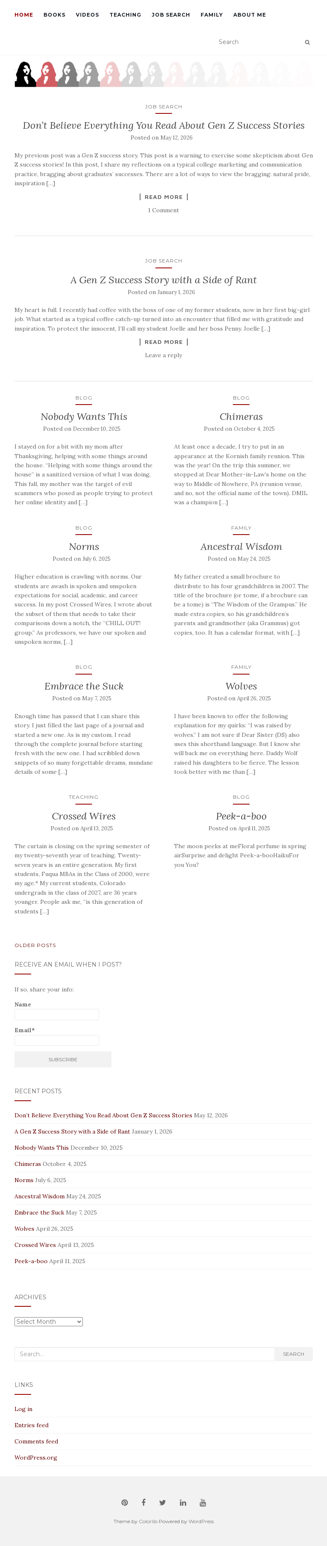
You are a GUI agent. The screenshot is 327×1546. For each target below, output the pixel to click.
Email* (57, 1036)
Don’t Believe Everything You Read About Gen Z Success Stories (164, 125)
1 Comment (163, 210)
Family (212, 15)
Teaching (125, 15)
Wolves (241, 686)
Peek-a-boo (241, 816)
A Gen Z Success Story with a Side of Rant (163, 279)
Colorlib (148, 1521)
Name (57, 1010)
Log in (23, 1409)
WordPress (201, 1521)
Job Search (171, 15)
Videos (87, 15)
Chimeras (241, 416)
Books (54, 15)
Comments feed (36, 1441)
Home (24, 15)
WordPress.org (36, 1457)
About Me (249, 15)
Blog (83, 398)
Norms (84, 546)
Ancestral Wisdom (241, 546)
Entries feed (31, 1425)
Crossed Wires (84, 816)
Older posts (35, 945)
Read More (164, 197)
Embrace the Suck (84, 686)
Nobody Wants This (84, 416)
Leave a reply (163, 355)
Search (293, 1354)
